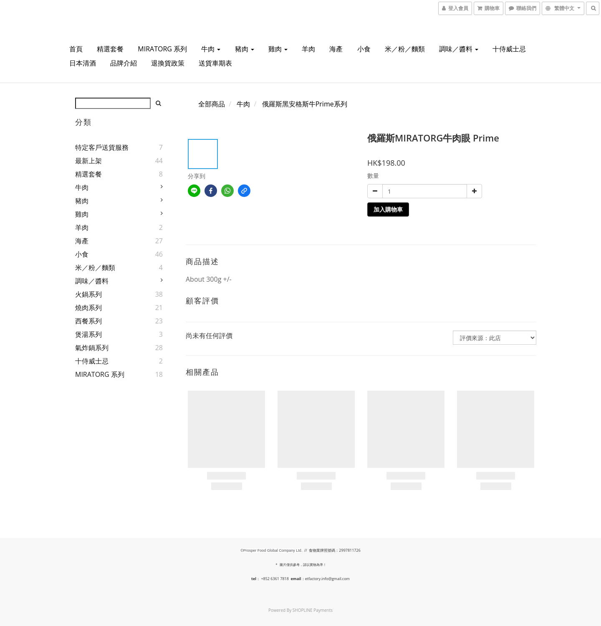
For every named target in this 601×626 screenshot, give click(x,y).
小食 (364, 48)
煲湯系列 (88, 334)
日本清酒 (82, 63)
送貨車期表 (215, 63)
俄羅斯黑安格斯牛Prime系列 (304, 104)
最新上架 (88, 160)
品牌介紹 (123, 63)
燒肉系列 (88, 307)
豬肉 (244, 48)
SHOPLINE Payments (313, 610)
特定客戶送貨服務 (102, 147)
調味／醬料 (458, 48)
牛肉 (210, 48)
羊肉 (308, 48)
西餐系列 (88, 321)
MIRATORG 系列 (162, 48)
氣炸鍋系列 (92, 347)
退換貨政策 (167, 63)
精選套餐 (110, 48)
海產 (336, 48)
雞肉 (278, 48)
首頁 (76, 48)
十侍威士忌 (509, 48)
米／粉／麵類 (405, 48)
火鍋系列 (88, 294)
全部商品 (211, 104)
